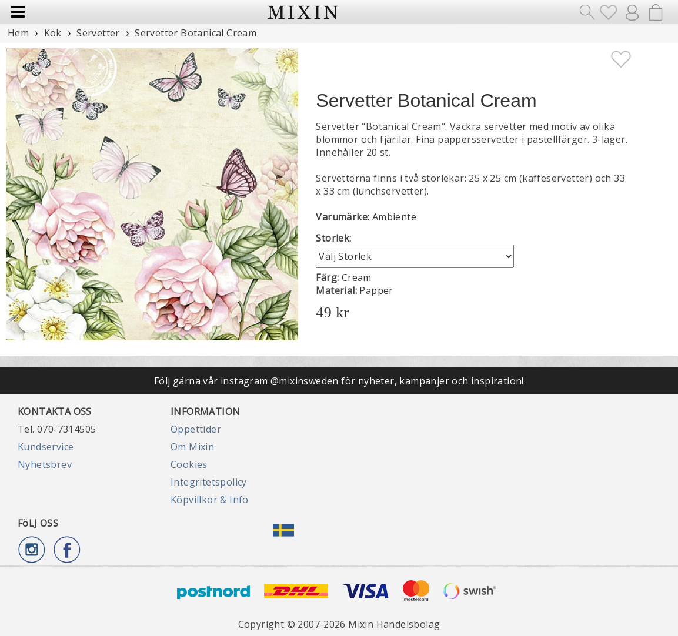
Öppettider (196, 429)
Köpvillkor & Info (210, 499)
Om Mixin (192, 446)
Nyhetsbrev (45, 464)
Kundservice (46, 446)
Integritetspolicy (209, 482)
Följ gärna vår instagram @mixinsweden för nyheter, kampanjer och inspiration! (339, 380)
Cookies (189, 464)
